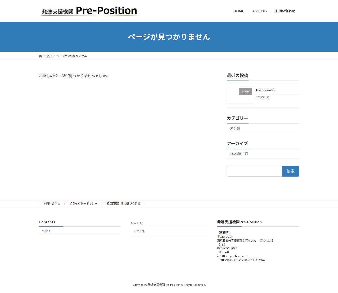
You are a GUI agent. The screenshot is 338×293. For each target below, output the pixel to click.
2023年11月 (239, 154)
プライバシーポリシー (83, 203)
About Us (136, 223)
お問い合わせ (51, 203)
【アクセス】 (267, 240)
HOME (46, 230)
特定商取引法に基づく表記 (123, 203)
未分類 (235, 128)
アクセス (139, 231)
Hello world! (266, 90)
